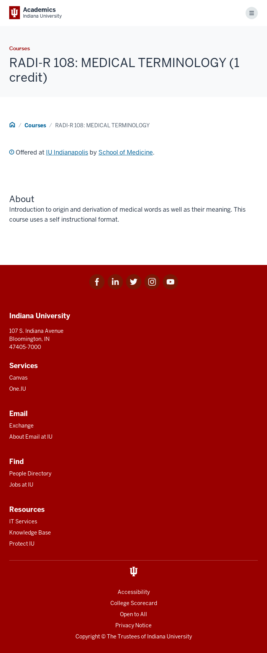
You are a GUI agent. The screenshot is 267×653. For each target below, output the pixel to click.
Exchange (21, 425)
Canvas (18, 377)
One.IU (17, 388)
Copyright (87, 636)
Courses (35, 125)
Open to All (133, 614)
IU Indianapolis (67, 152)
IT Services (23, 521)
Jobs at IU (21, 484)
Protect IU (21, 543)
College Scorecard (133, 603)
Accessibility (134, 592)
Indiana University (169, 636)
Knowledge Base (30, 532)
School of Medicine (125, 152)
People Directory (30, 473)
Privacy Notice (133, 625)
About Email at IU (30, 436)
